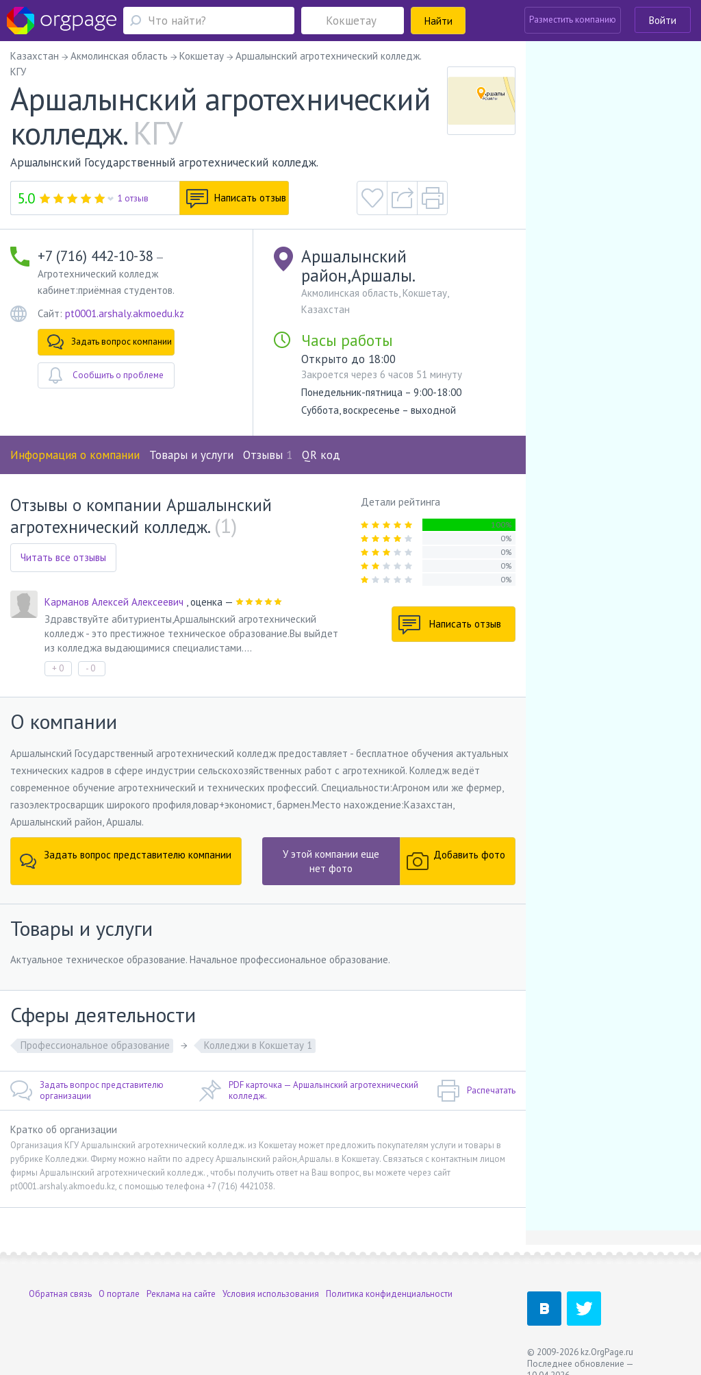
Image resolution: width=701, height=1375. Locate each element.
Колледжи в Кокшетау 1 (258, 1045)
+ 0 (58, 668)
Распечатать (476, 1090)
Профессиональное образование (95, 1045)
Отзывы (267, 454)
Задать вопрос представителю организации (87, 1090)
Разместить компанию (572, 19)
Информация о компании (75, 454)
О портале (119, 1294)
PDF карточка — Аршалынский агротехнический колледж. (308, 1090)
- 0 (90, 668)
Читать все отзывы (63, 557)
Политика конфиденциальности (389, 1294)
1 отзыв (133, 198)
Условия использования (270, 1294)
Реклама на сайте (181, 1294)
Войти (662, 20)
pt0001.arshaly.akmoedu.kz (124, 313)
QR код (321, 454)
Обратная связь (60, 1294)
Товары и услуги (191, 454)
